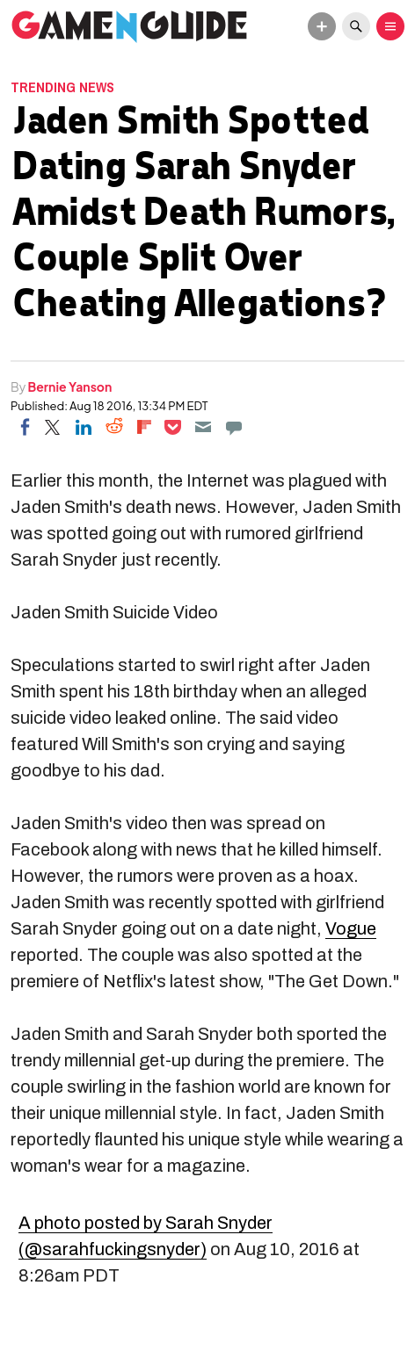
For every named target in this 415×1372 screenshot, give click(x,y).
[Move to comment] (234, 427)
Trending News (62, 87)
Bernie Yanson (70, 386)
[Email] (203, 427)
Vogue (350, 928)
